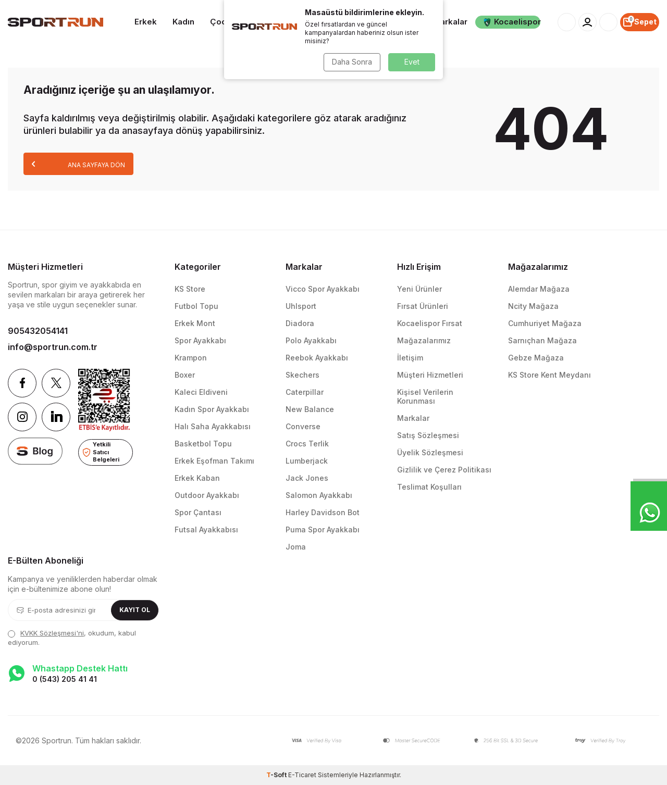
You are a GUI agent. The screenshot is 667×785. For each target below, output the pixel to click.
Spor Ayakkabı (200, 340)
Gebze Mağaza (536, 357)
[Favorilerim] (608, 22)
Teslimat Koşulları (429, 486)
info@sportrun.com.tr (52, 347)
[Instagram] (22, 417)
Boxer (185, 374)
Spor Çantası (198, 512)
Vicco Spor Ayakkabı (323, 288)
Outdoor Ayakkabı (207, 495)
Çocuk (223, 22)
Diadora (300, 323)
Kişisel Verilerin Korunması (425, 396)
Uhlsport (301, 306)
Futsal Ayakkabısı (206, 529)
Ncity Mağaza (533, 306)
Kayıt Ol (134, 610)
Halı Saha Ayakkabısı (213, 426)
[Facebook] (22, 383)
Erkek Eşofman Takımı (214, 460)
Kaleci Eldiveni (201, 392)
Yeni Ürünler (419, 288)
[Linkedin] (56, 417)
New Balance (310, 409)
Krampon (191, 357)
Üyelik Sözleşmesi (430, 452)
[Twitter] (56, 383)
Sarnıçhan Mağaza (542, 340)
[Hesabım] (587, 22)
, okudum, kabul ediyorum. (72, 637)
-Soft (277, 775)
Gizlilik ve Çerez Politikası (444, 469)
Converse (303, 426)
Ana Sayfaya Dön (78, 163)
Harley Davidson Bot (323, 512)
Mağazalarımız (424, 340)
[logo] (55, 22)
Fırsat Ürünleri (422, 306)
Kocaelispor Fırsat (429, 323)
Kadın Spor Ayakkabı (212, 409)
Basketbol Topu (203, 443)
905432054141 (38, 331)
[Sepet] (639, 22)
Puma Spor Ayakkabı (323, 529)
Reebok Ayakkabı (317, 357)
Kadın (183, 22)
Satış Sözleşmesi (428, 435)
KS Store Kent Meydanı (549, 374)
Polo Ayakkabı (311, 340)
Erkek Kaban (197, 478)
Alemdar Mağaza (539, 288)
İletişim (410, 357)
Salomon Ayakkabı (319, 495)
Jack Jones (307, 478)
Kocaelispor (511, 22)
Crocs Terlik (307, 443)
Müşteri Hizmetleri (430, 374)
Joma (296, 546)
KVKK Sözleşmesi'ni (52, 633)
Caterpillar (305, 392)
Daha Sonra (352, 61)
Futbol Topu (196, 306)
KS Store (190, 288)
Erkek (145, 22)
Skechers (302, 374)
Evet (411, 61)
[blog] (35, 451)
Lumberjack (307, 460)
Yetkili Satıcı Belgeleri (101, 452)
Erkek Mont (195, 323)
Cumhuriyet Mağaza (545, 323)
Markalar (450, 22)
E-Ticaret (302, 775)
